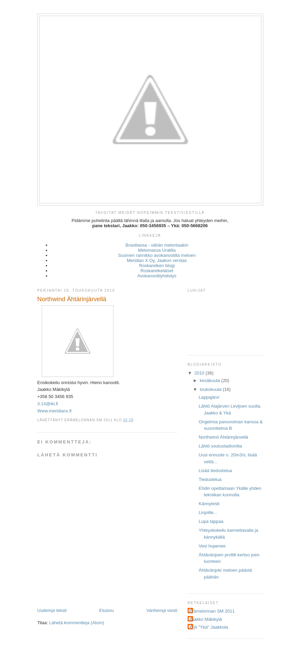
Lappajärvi (209, 397)
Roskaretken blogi (157, 265)
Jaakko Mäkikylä (205, 619)
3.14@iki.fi (47, 403)
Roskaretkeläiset (156, 270)
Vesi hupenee (212, 545)
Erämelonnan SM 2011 (212, 611)
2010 (200, 373)
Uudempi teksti (52, 610)
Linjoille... (208, 512)
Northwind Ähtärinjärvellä (223, 437)
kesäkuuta (210, 380)
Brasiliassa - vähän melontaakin (156, 245)
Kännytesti (209, 503)
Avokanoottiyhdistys (157, 275)
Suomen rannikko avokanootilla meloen (157, 255)
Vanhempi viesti (161, 610)
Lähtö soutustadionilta (220, 446)
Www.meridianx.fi (54, 410)
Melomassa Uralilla (157, 250)
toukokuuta (211, 389)
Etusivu (106, 610)
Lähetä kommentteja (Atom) (76, 622)
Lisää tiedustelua (215, 470)
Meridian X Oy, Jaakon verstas (157, 260)
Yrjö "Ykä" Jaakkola (208, 627)
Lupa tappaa (211, 521)
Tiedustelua (210, 479)
